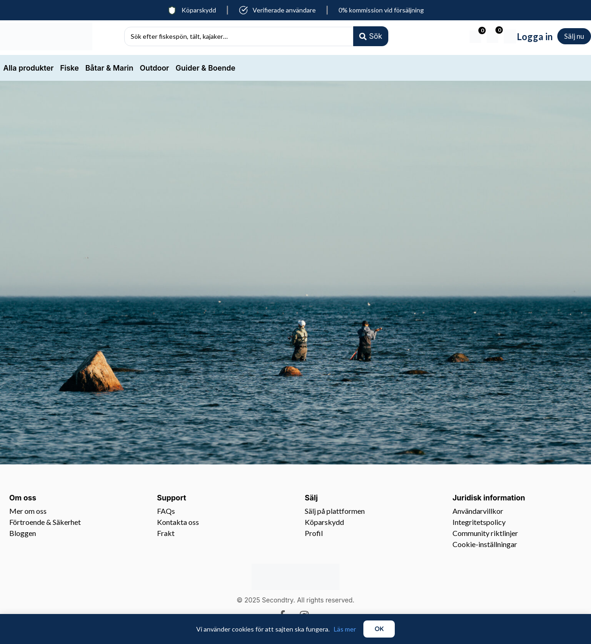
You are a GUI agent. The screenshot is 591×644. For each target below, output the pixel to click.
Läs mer (345, 629)
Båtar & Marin (109, 67)
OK (379, 629)
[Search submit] (370, 36)
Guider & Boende (205, 67)
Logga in (535, 36)
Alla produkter (28, 67)
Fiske (69, 67)
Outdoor (154, 67)
